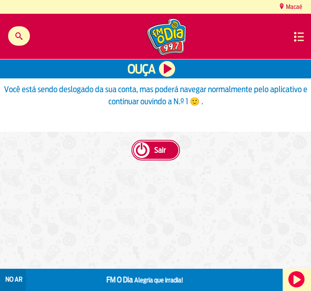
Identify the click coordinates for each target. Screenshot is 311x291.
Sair (159, 150)
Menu (299, 37)
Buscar (19, 36)
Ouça (141, 69)
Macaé (293, 6)
